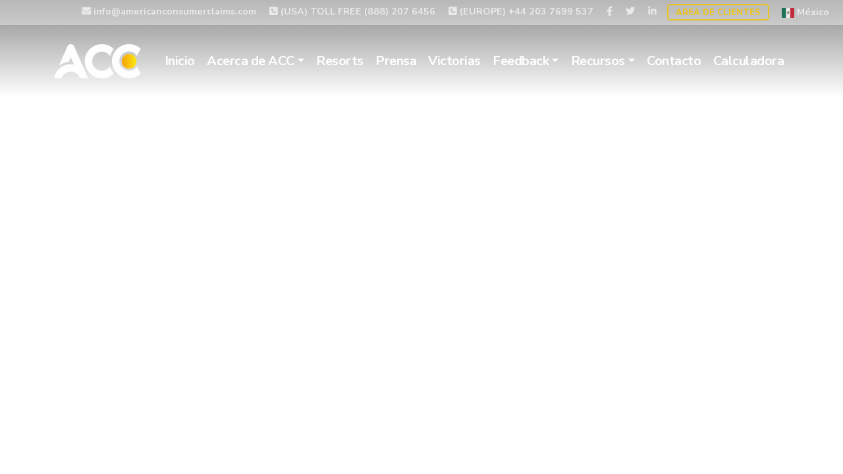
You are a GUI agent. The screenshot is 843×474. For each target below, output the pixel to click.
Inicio (180, 61)
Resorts (340, 61)
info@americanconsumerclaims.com (169, 11)
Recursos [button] (598, 61)
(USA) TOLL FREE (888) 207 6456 (352, 11)
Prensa (395, 61)
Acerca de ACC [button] (250, 61)
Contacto (674, 61)
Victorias (454, 61)
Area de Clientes (718, 12)
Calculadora (748, 61)
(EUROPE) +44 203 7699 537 (521, 11)
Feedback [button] (521, 61)
